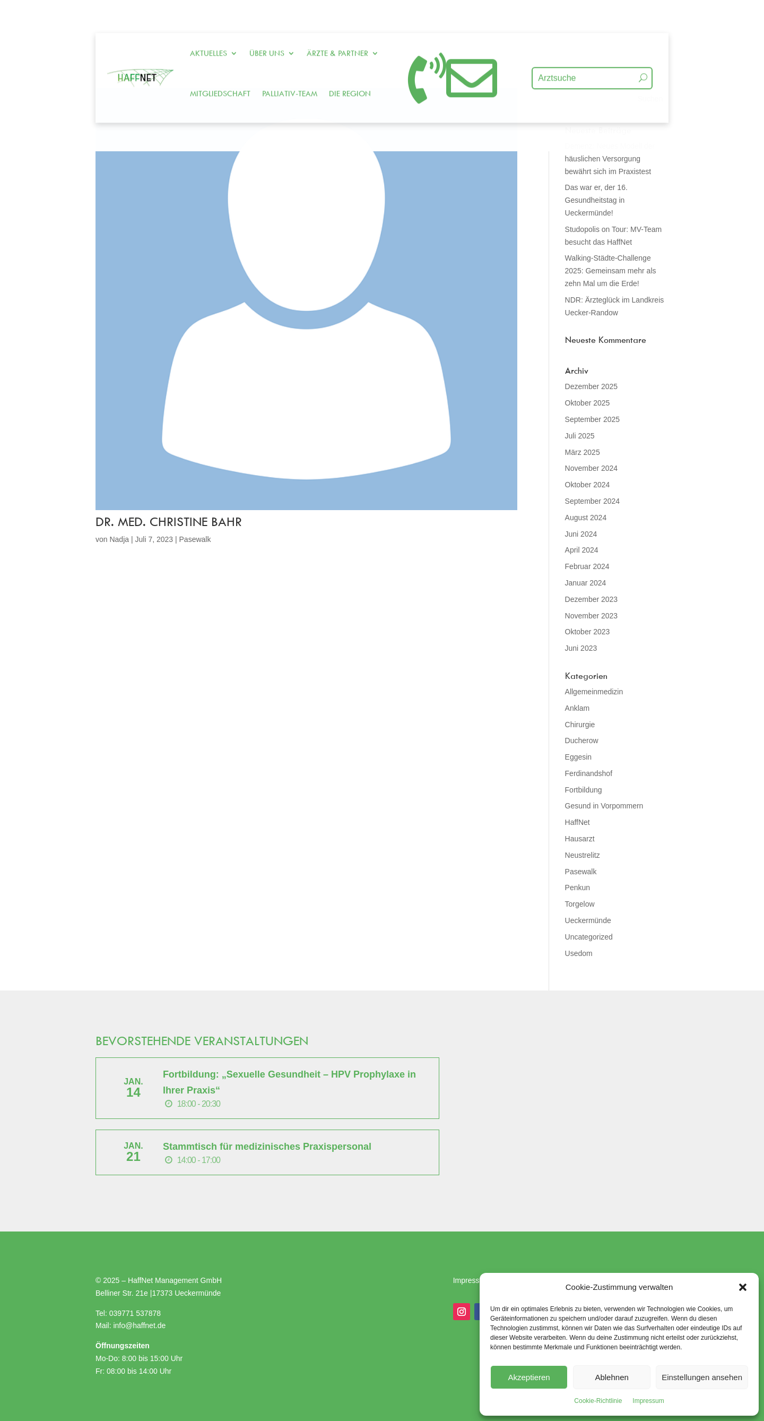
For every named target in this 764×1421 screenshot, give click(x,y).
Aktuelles (208, 27)
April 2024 (581, 550)
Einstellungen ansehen (702, 1377)
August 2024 (586, 517)
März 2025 (582, 452)
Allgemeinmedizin (594, 691)
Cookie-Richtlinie (598, 1401)
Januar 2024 (585, 583)
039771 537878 (135, 1313)
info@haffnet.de (140, 1325)
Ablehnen (611, 1377)
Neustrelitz (582, 855)
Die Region (350, 67)
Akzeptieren (529, 1377)
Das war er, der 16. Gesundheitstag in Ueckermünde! (596, 200)
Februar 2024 (587, 566)
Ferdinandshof (589, 773)
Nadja (119, 539)
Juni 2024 (581, 534)
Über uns (266, 27)
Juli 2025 (580, 436)
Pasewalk (195, 539)
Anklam (577, 708)
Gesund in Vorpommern (604, 806)
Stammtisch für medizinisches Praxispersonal (267, 1146)
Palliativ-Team (289, 67)
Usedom (579, 953)
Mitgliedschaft (220, 67)
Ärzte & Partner (337, 27)
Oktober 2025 (587, 403)
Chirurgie (580, 724)
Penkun (577, 887)
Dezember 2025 (591, 386)
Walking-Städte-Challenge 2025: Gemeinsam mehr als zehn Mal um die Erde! (610, 271)
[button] (742, 1287)
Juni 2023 (581, 648)
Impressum (648, 1401)
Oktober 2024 (587, 484)
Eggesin (578, 757)
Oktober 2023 (587, 631)
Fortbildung (583, 790)
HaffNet (577, 822)
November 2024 (591, 468)
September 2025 (592, 419)
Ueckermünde (588, 920)
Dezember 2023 (591, 599)
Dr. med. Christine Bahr (169, 521)
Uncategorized (589, 937)
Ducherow (581, 740)
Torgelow (580, 904)
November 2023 (591, 616)
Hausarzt (580, 838)
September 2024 (592, 501)
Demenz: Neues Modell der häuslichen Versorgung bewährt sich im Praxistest (610, 159)
